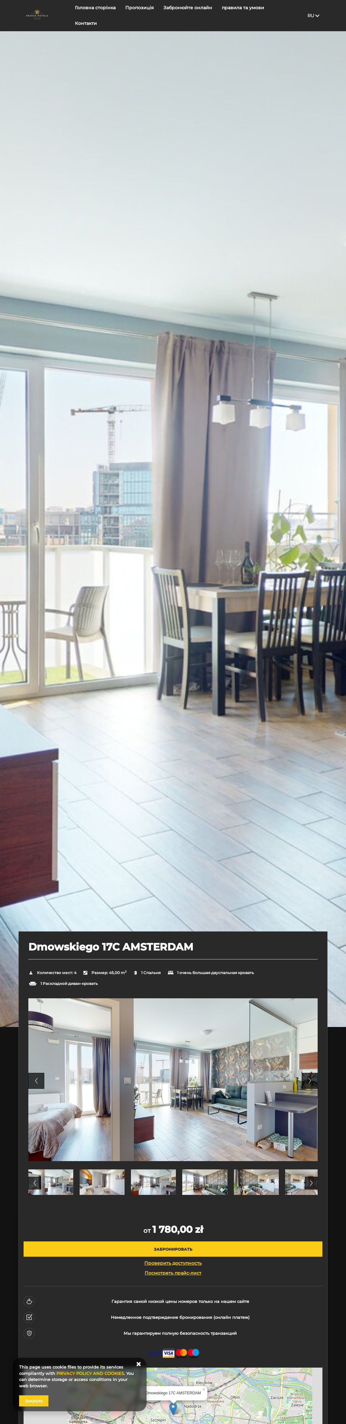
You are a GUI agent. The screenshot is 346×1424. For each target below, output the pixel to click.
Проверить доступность (173, 1263)
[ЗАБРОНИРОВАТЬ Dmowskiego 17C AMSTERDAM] (173, 1249)
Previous (36, 1081)
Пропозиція (139, 15)
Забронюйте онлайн (187, 15)
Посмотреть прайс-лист (173, 1273)
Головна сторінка (95, 15)
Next (310, 1081)
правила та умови (243, 15)
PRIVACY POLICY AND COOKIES (90, 1373)
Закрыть (34, 1400)
